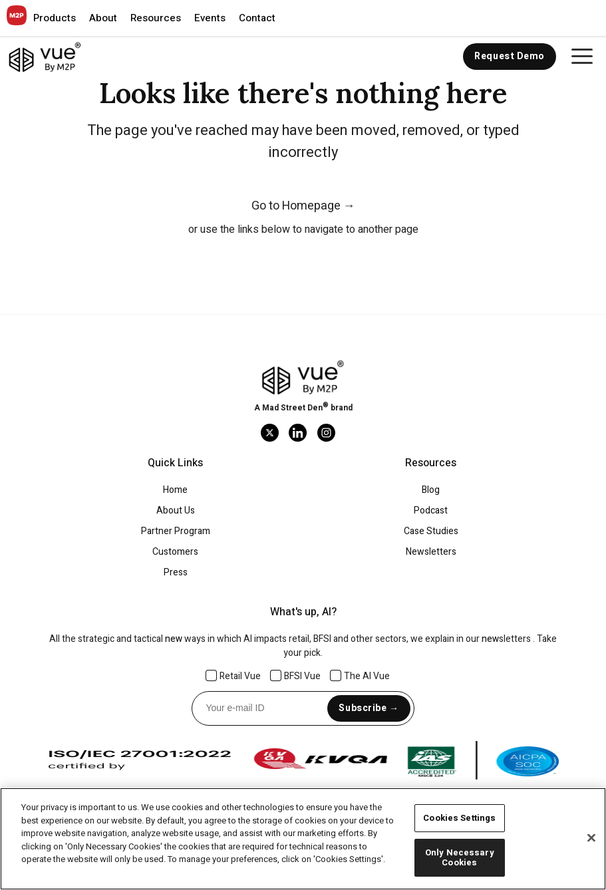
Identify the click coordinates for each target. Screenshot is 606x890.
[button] (54, 18)
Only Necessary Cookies (459, 857)
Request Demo (509, 56)
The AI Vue (360, 676)
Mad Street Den (292, 408)
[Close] (591, 838)
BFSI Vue (296, 676)
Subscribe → (368, 708)
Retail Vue (233, 676)
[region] (303, 839)
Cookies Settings (459, 818)
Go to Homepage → (303, 206)
